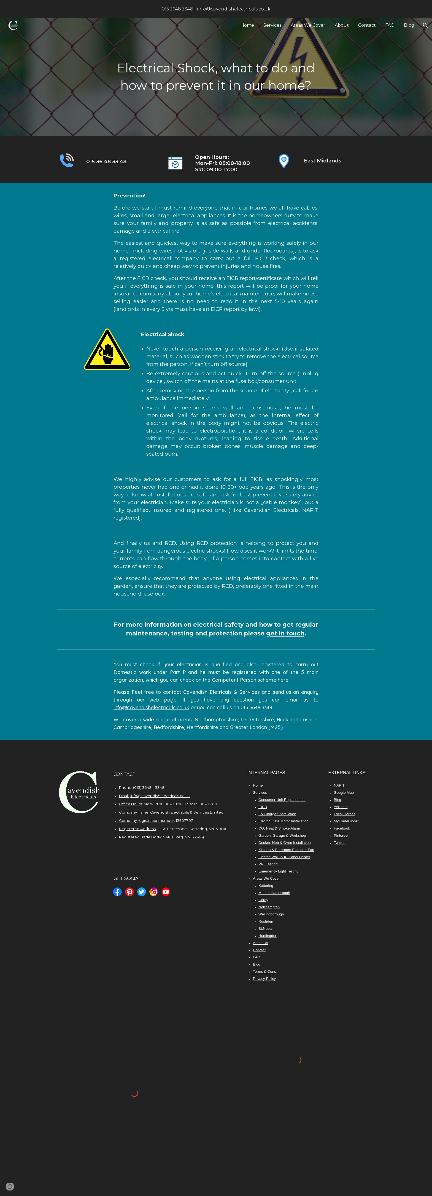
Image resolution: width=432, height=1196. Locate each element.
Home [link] (247, 25)
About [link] (342, 25)
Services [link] (272, 25)
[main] (216, 76)
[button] (425, 25)
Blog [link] (409, 25)
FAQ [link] (390, 25)
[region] (216, 9)
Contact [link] (367, 25)
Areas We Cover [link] (308, 25)
